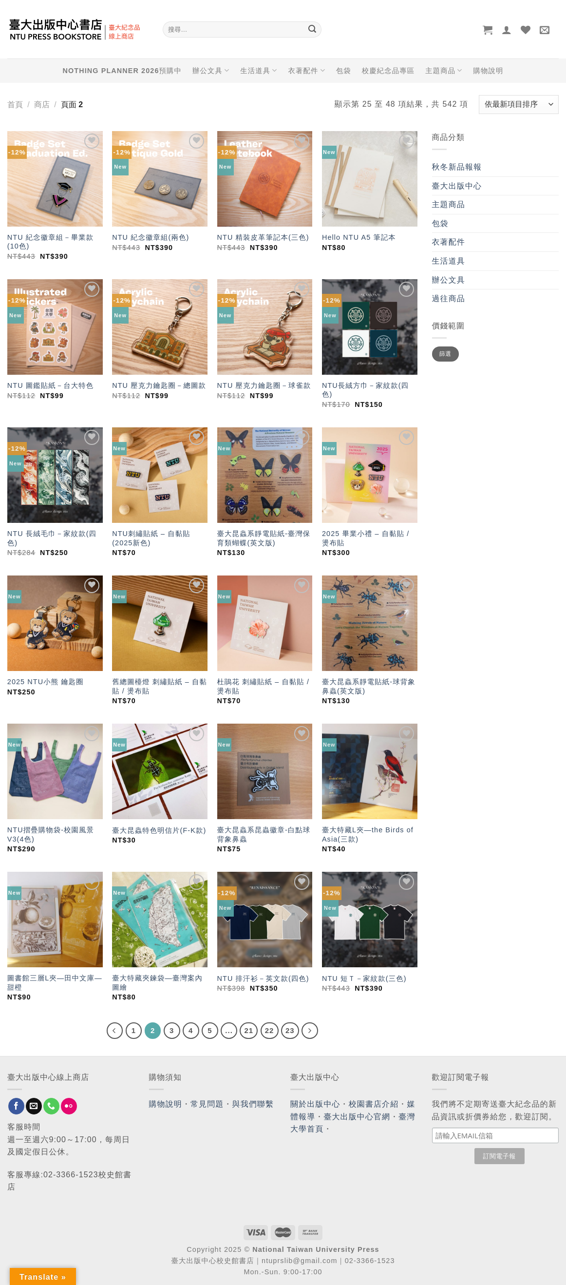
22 (269, 1030)
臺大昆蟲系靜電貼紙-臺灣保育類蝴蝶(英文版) (264, 538)
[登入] (507, 29)
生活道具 (258, 70)
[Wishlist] (526, 29)
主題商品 (443, 70)
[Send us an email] (34, 1106)
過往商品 (448, 298)
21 (248, 1030)
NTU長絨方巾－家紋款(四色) (365, 390)
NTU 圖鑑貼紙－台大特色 (50, 385)
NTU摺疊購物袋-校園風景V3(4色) (50, 834)
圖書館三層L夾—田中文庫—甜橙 (54, 982)
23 (290, 1030)
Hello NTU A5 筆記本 (359, 237)
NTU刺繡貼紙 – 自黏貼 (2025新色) (151, 538)
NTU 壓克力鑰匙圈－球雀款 (264, 385)
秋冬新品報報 (457, 167)
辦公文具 (210, 70)
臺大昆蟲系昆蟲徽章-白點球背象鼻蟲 (264, 834)
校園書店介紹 (374, 1104)
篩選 (445, 353)
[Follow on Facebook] (16, 1106)
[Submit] (312, 29)
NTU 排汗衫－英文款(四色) (263, 978)
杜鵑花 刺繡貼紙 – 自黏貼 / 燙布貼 (263, 686)
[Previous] (115, 1030)
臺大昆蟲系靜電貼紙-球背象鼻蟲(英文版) (368, 686)
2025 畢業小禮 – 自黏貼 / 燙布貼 (365, 538)
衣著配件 (306, 70)
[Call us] (51, 1106)
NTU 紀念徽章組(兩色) (150, 237)
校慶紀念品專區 (388, 71)
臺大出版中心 (457, 186)
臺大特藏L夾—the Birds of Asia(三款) (368, 834)
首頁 (15, 104)
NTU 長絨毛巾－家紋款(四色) (51, 538)
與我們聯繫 (253, 1104)
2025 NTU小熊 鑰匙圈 (45, 682)
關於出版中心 (315, 1104)
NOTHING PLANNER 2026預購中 (122, 71)
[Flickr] (69, 1106)
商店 (42, 104)
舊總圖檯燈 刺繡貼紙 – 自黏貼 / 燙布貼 (159, 686)
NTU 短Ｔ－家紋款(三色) (364, 978)
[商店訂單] (519, 104)
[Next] (310, 1030)
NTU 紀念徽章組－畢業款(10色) (50, 241)
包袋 (343, 71)
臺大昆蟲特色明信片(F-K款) (159, 830)
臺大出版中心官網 (356, 1116)
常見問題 (207, 1104)
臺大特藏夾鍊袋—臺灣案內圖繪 (157, 982)
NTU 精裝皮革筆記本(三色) (263, 237)
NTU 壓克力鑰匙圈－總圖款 (159, 385)
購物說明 (488, 71)
